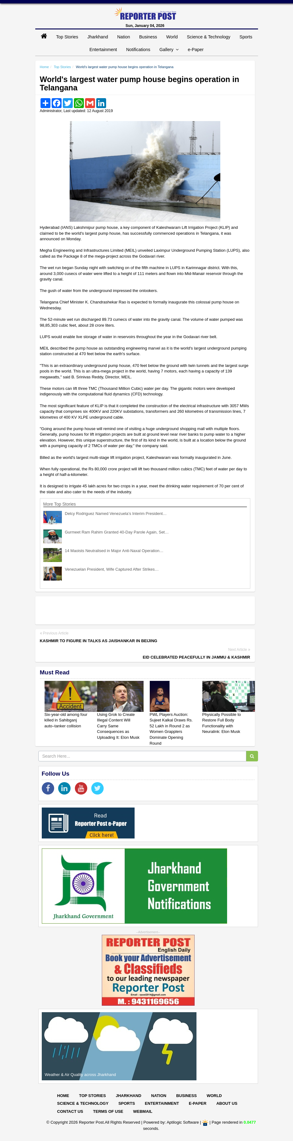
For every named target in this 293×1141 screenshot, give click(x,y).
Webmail (142, 1111)
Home (44, 67)
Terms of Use (108, 1111)
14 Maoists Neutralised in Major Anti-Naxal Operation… (114, 550)
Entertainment (103, 49)
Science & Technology (208, 36)
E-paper (197, 1103)
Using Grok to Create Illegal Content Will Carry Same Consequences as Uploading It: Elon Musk (118, 726)
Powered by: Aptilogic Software (171, 1122)
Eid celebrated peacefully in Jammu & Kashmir (196, 657)
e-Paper (196, 49)
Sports (245, 36)
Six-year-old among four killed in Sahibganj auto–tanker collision (66, 720)
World (172, 36)
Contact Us (70, 1111)
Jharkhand (97, 36)
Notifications (138, 49)
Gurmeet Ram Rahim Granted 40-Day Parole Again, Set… (117, 532)
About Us (226, 1103)
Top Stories (67, 36)
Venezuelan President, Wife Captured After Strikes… (112, 569)
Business (148, 36)
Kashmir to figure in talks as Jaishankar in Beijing (98, 640)
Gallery (169, 49)
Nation (123, 36)
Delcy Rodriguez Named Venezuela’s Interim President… (116, 513)
